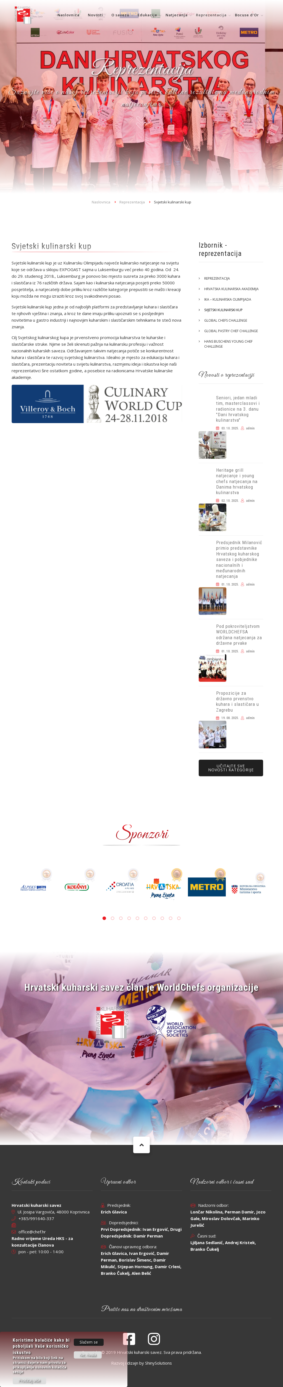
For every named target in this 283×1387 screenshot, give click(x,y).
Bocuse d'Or (247, 14)
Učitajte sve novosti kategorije (231, 767)
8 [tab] (162, 918)
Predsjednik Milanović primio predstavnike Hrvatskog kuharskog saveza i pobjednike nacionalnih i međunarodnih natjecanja (239, 559)
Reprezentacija (211, 14)
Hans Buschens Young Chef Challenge (228, 344)
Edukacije (147, 14)
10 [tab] (179, 918)
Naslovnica (68, 14)
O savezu (120, 14)
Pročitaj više (29, 1380)
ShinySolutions (158, 1363)
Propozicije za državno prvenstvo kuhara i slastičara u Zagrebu (237, 701)
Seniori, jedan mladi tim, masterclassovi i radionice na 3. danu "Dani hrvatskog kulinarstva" (238, 409)
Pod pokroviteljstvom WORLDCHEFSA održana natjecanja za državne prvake (239, 634)
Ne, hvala (88, 1355)
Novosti (95, 14)
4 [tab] (129, 918)
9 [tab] (170, 918)
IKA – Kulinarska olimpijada (227, 299)
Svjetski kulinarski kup (223, 310)
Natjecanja (177, 14)
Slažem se (89, 1342)
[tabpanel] (163, 887)
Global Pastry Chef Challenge (231, 331)
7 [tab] (154, 918)
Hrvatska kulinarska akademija (231, 289)
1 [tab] (104, 918)
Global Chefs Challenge (225, 320)
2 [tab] (112, 918)
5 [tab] (137, 918)
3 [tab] (121, 918)
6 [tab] (145, 918)
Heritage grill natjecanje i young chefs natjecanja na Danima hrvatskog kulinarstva (237, 481)
